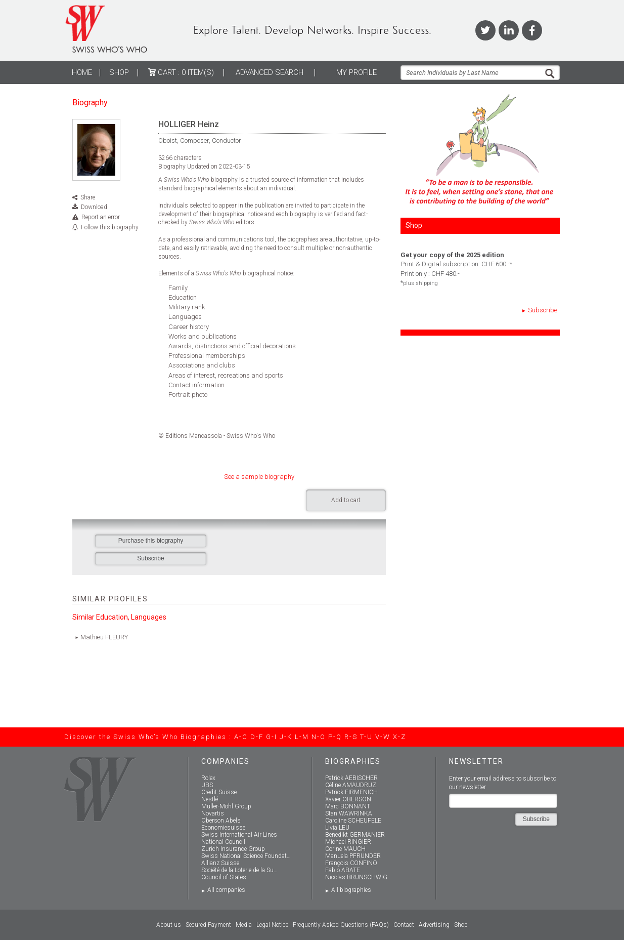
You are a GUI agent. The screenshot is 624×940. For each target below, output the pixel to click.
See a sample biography (259, 476)
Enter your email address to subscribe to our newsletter (502, 783)
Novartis (212, 813)
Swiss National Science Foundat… (246, 856)
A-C (241, 737)
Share (87, 197)
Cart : (181, 72)
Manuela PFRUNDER (353, 856)
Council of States (223, 877)
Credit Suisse (219, 792)
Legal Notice (272, 924)
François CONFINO (351, 863)
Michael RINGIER (348, 841)
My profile (356, 72)
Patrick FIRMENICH (351, 792)
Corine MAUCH (345, 848)
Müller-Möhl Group (226, 806)
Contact (403, 924)
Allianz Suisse (220, 863)
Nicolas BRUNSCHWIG (356, 877)
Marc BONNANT (347, 806)
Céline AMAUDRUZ (350, 785)
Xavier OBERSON (348, 799)
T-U (366, 737)
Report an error (100, 217)
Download (94, 207)
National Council (223, 841)
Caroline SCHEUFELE (353, 820)
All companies (226, 889)
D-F (256, 737)
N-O (318, 737)
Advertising (434, 924)
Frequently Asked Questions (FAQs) (341, 924)
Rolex (208, 778)
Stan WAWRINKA (348, 813)
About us (168, 924)
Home (82, 72)
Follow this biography (110, 227)
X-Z (399, 737)
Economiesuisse (223, 827)
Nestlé (209, 799)
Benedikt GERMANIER (355, 834)
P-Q (335, 737)
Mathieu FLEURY (104, 637)
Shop (119, 72)
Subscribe (542, 310)
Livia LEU (337, 827)
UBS (207, 785)
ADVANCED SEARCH (269, 72)
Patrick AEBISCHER (351, 778)
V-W (382, 737)
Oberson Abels (221, 820)
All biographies (351, 889)
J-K (286, 737)
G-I (271, 737)
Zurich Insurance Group (233, 848)
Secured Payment (208, 924)
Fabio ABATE (342, 870)
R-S (351, 737)
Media (244, 924)
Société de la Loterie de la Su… (239, 870)
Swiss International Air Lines (239, 834)
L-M (302, 737)
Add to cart (346, 500)
